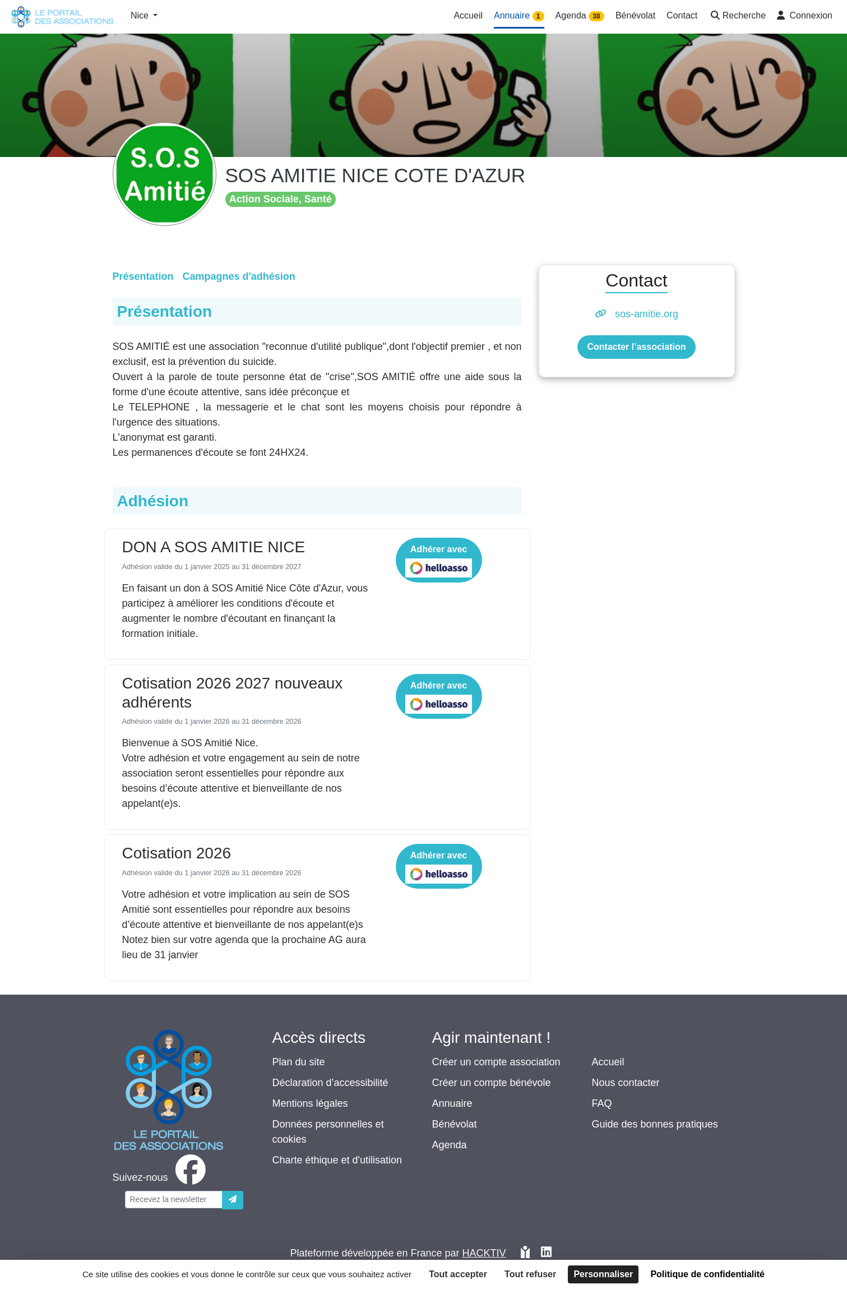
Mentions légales (310, 1103)
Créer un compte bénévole (491, 1082)
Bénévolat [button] (635, 15)
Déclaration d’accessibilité (330, 1082)
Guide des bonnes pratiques (655, 1124)
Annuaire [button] (519, 16)
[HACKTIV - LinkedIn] (546, 1253)
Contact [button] (682, 15)
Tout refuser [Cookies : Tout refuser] (530, 1274)
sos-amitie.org (646, 314)
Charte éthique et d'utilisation (337, 1160)
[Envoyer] (232, 1200)
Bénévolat (454, 1124)
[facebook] (161, 1177)
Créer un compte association (496, 1062)
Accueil (608, 1062)
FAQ (602, 1103)
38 (596, 16)
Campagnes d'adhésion (239, 276)
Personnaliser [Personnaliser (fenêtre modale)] (603, 1274)
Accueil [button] (468, 15)
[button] (737, 16)
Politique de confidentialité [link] (707, 1274)
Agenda (449, 1145)
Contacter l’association (636, 347)
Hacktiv (484, 1253)
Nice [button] (141, 15)
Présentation (143, 276)
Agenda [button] (580, 16)
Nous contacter (626, 1082)
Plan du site (298, 1062)
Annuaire (452, 1103)
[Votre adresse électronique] (174, 1199)
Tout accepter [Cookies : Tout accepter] (458, 1274)
